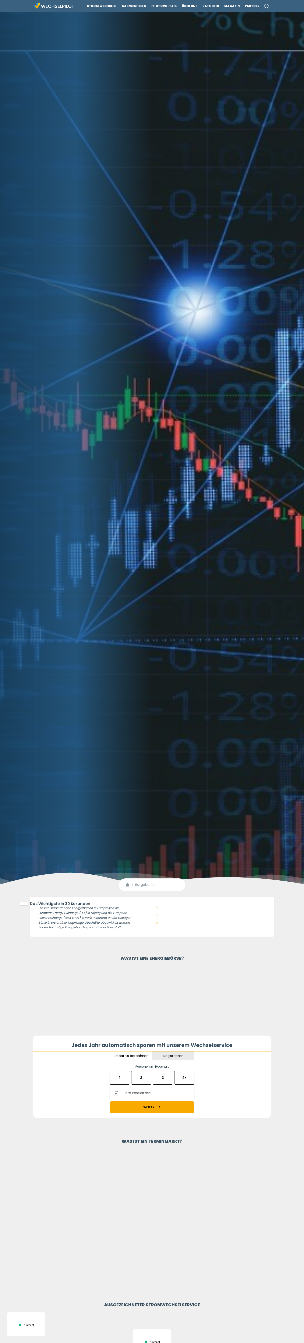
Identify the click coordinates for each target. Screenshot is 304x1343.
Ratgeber (143, 884)
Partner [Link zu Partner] (252, 6)
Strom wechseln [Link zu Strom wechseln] (102, 6)
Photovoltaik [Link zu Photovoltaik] (164, 6)
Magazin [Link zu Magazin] (232, 6)
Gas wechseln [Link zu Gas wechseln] (134, 6)
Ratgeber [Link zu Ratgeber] (210, 6)
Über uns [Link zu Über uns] (189, 6)
